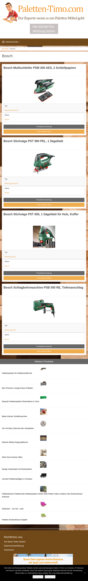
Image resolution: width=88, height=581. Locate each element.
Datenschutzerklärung (14, 546)
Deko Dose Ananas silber (12, 457)
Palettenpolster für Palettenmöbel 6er (17, 373)
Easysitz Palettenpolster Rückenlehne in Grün (20, 401)
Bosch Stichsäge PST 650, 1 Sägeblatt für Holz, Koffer (41, 214)
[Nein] (85, 573)
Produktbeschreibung (44, 127)
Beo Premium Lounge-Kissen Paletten (17, 388)
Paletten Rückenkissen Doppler (14, 520)
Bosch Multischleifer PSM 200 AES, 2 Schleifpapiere (40, 67)
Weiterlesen (50, 577)
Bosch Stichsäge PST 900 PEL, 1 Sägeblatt (33, 141)
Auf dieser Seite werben (15, 542)
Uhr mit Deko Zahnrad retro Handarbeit (18, 428)
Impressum (9, 550)
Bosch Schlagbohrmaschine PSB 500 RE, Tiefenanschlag (43, 287)
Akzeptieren (38, 577)
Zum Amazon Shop (44, 131)
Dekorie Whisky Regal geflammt (15, 442)
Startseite (5, 49)
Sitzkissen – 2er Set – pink (13, 509)
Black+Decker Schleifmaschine (14, 416)
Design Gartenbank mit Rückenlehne (17, 469)
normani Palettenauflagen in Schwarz (17, 479)
